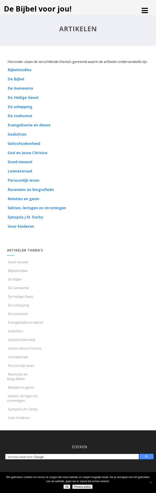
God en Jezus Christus (27, 152)
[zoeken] (73, 457)
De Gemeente (20, 88)
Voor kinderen (21, 226)
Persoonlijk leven (23, 180)
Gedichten (17, 134)
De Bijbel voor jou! (38, 9)
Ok (67, 486)
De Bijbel (16, 78)
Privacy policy (82, 486)
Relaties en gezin (23, 198)
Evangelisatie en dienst (29, 124)
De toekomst (20, 115)
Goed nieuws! (20, 161)
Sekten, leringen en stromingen (37, 207)
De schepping (20, 106)
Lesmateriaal (20, 171)
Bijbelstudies (19, 69)
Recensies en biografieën (31, 189)
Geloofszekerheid (24, 143)
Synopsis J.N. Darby (25, 217)
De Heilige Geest (23, 97)
